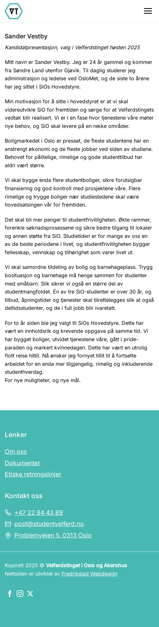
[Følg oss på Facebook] (9, 594)
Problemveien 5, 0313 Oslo (53, 535)
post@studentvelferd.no (49, 524)
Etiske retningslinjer (33, 474)
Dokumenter (22, 463)
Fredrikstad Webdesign (89, 573)
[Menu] (147, 11)
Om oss (16, 451)
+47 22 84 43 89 (38, 512)
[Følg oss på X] (30, 594)
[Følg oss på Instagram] (20, 594)
